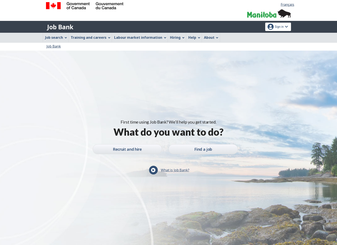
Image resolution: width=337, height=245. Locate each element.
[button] (168, 172)
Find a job (203, 149)
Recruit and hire (127, 149)
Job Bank (60, 27)
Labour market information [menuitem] (140, 37)
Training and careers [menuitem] (90, 37)
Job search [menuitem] (56, 37)
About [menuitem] (211, 37)
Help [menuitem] (194, 37)
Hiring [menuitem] (177, 37)
